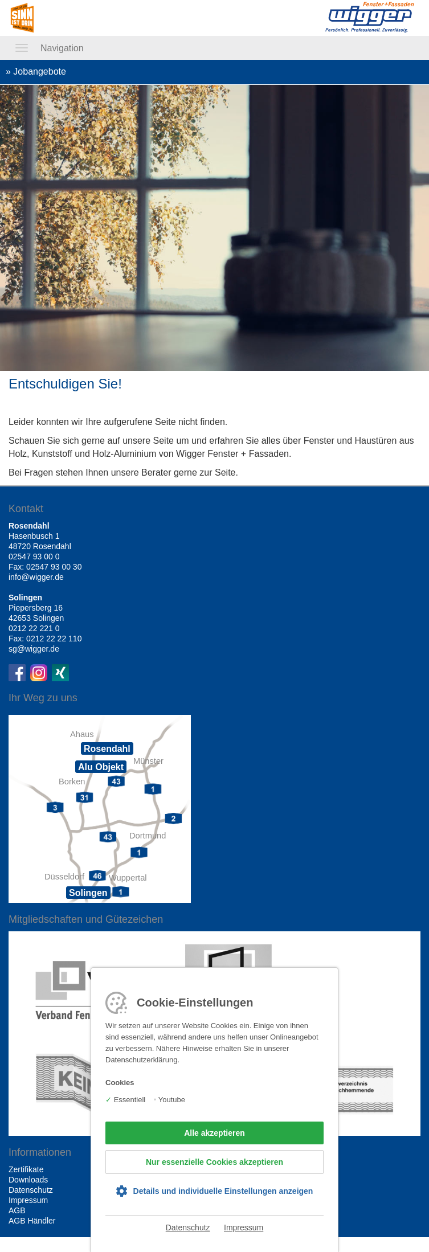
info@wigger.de (36, 577)
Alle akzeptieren (214, 1133)
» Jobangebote (36, 71)
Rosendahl (107, 749)
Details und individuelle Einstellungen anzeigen (223, 1191)
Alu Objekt (101, 767)
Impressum (243, 1227)
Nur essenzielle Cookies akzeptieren (214, 1162)
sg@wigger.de (34, 648)
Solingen (88, 893)
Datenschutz (188, 1227)
